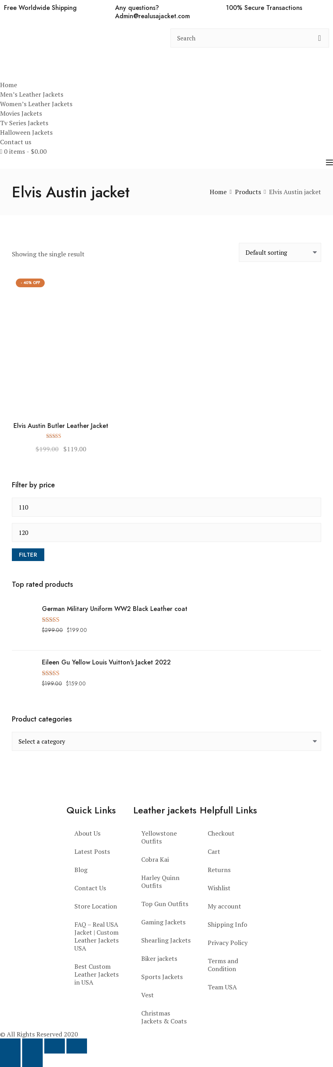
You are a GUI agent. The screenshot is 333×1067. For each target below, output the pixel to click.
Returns (219, 869)
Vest (147, 995)
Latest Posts (92, 851)
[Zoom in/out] (10, 1046)
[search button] (319, 38)
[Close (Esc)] (76, 1046)
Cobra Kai (155, 859)
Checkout (221, 833)
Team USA (222, 987)
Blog (80, 869)
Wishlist (219, 888)
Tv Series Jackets (24, 122)
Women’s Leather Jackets (36, 103)
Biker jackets (159, 958)
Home (8, 84)
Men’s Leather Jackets (31, 94)
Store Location (95, 906)
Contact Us (90, 888)
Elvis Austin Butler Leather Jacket (60, 426)
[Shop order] (280, 252)
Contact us (15, 141)
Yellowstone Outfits (159, 837)
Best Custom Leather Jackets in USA (96, 974)
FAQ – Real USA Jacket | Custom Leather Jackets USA (96, 936)
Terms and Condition (223, 964)
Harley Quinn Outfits (160, 881)
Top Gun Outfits (164, 903)
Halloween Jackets (26, 132)
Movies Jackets (21, 113)
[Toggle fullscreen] (32, 1046)
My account (224, 906)
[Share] (54, 1046)
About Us (87, 833)
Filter (28, 554)
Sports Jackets (162, 976)
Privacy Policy (228, 942)
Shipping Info (227, 924)
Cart (214, 851)
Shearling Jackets (166, 940)
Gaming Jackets (163, 922)
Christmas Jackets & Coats (164, 1017)
